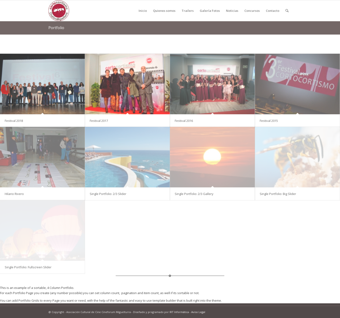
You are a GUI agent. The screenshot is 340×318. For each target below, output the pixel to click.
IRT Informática (179, 312)
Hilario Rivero (14, 194)
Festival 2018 (14, 121)
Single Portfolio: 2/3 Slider (108, 194)
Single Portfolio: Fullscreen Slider (28, 267)
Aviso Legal (198, 312)
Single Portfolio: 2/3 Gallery (194, 194)
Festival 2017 (99, 121)
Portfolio (56, 27)
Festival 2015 (269, 121)
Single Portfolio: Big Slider (278, 194)
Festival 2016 (184, 121)
